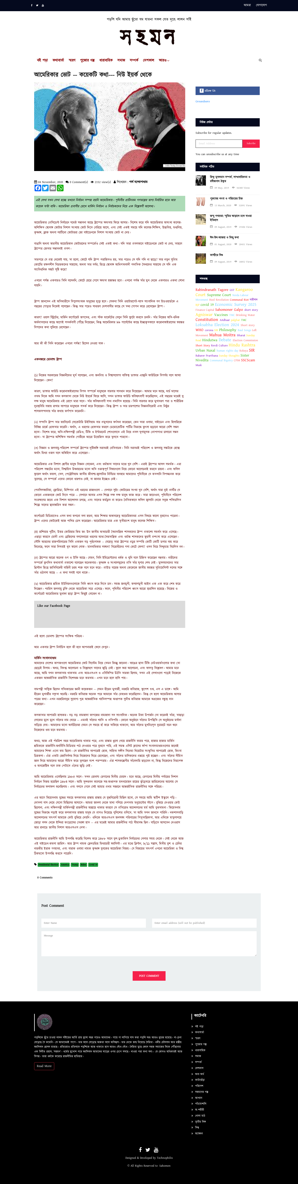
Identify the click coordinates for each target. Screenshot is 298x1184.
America (65, 864)
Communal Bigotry (221, 360)
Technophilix (165, 1158)
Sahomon (165, 1166)
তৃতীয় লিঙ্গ (198, 1122)
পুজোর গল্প (87, 60)
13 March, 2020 (220, 205)
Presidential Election (48, 864)
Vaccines (221, 314)
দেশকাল (148, 60)
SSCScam (248, 360)
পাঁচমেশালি (198, 1104)
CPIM (237, 360)
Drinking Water (245, 315)
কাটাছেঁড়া (198, 1080)
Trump (75, 864)
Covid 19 (93, 864)
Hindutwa (209, 340)
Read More (44, 1066)
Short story (248, 325)
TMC (232, 315)
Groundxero (203, 101)
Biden (83, 864)
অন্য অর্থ (197, 1074)
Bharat (241, 335)
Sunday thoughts (229, 356)
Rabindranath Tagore (212, 289)
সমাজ (121, 60)
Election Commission (245, 340)
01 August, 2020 (220, 244)
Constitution (207, 320)
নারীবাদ (253, 300)
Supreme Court (219, 295)
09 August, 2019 (220, 227)
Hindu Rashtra (242, 345)
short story (251, 310)
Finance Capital (205, 310)
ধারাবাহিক (106, 60)
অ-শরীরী (197, 1110)
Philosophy (227, 329)
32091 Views (243, 205)
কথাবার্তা (58, 60)
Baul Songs (244, 330)
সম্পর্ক (134, 60)
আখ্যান (196, 1098)
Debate (225, 340)
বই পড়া (42, 60)
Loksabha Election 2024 (217, 325)
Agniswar (204, 315)
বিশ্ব (195, 1128)
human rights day (227, 351)
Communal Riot (239, 300)
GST (232, 290)
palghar (235, 320)
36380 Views (241, 188)
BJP (197, 305)
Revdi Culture (219, 345)
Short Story (203, 345)
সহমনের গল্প (199, 1092)
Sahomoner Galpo (229, 309)
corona (209, 330)
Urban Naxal (205, 350)
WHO (199, 329)
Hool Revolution (219, 300)
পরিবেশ (197, 1086)
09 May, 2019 (219, 188)
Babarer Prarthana (207, 356)
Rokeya (243, 351)
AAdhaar (225, 320)
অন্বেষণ (197, 1134)
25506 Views (243, 227)
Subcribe (251, 143)
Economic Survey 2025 (235, 304)
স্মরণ (72, 60)
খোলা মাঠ (198, 1116)
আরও (162, 60)
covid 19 (207, 304)
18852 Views (243, 262)
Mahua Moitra (222, 335)
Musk (199, 365)
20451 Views (243, 244)
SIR (216, 330)
